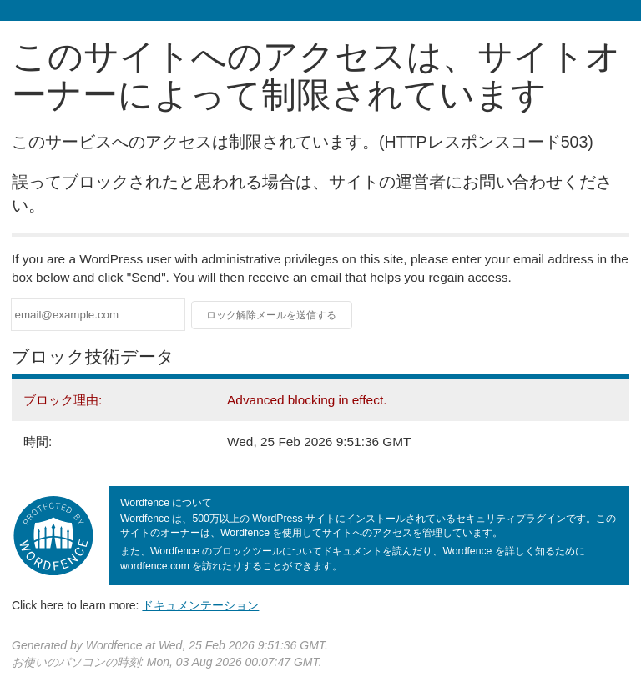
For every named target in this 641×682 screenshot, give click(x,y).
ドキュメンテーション (200, 605)
